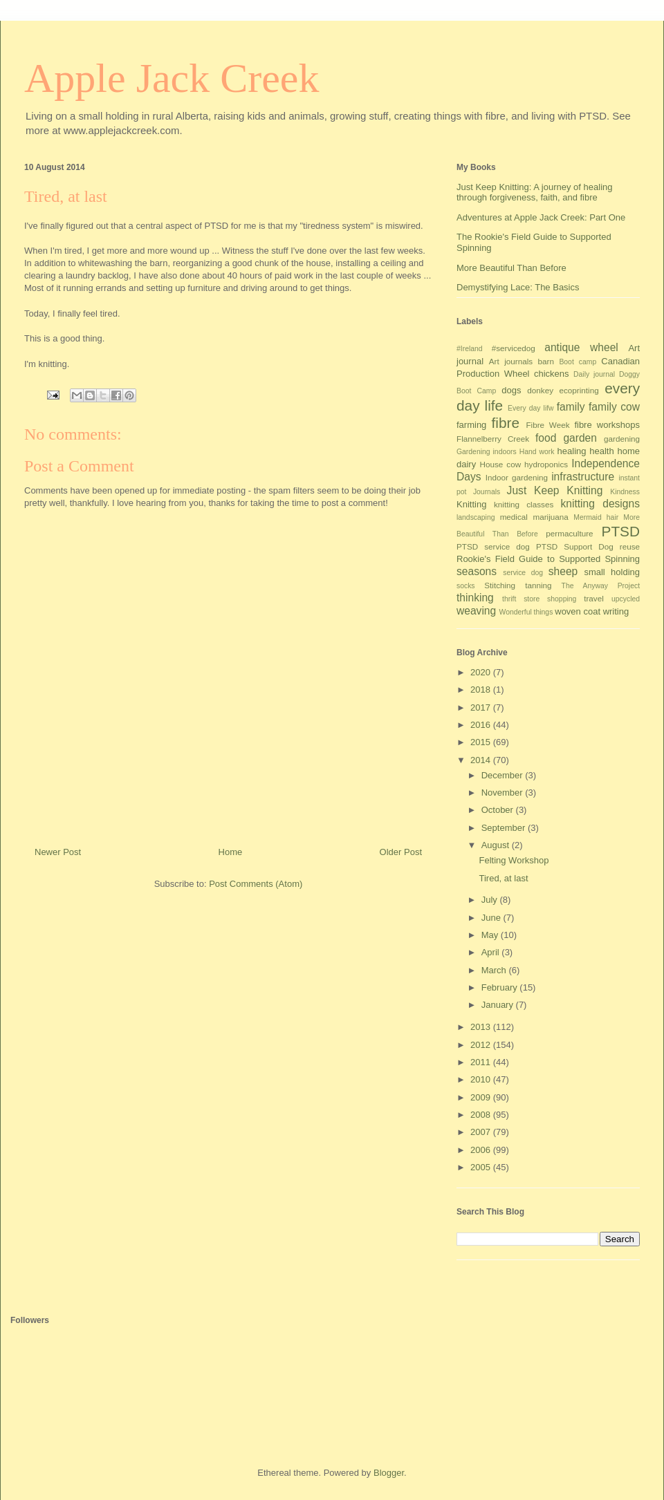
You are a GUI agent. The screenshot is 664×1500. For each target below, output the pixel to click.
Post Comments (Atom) (255, 884)
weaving (476, 611)
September (504, 828)
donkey (540, 390)
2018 (481, 689)
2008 (481, 1114)
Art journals (511, 361)
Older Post (401, 852)
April (491, 952)
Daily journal (594, 374)
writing (616, 611)
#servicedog (513, 348)
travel (594, 598)
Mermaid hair (595, 517)
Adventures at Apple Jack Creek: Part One (540, 217)
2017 (481, 707)
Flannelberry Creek (492, 438)
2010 (481, 1079)
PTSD (621, 531)
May (491, 935)
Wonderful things (526, 612)
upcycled (625, 599)
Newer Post (58, 852)
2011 (481, 1062)
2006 (481, 1150)
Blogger (389, 1473)
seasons (476, 571)
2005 (481, 1167)
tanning (538, 585)
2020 (481, 672)
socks (465, 586)
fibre (505, 423)
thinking (475, 597)
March (495, 970)
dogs (511, 390)
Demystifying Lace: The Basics (518, 287)
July (490, 899)
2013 (481, 1027)
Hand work (537, 452)
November (503, 792)
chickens (551, 373)
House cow (501, 464)
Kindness (625, 492)
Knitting (471, 504)
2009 (481, 1097)
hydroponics (546, 464)
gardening (622, 438)
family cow (614, 407)
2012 (481, 1045)
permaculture (569, 533)
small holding (612, 572)
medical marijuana (534, 516)
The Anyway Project (601, 586)
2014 (481, 760)
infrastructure (582, 476)
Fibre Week (547, 424)
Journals (486, 492)
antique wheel (581, 347)
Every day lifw (531, 408)
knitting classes (523, 504)
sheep (563, 571)
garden (580, 438)
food (545, 438)
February (500, 987)
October (498, 810)
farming (471, 425)
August (496, 845)
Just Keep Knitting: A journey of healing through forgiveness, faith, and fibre (534, 192)
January (498, 1005)
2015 (481, 742)
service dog (523, 572)
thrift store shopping (539, 599)
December (503, 775)
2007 (481, 1132)
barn (546, 361)
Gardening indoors (486, 452)
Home (231, 852)
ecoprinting (579, 390)
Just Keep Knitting (555, 490)
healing (572, 451)
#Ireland (469, 349)
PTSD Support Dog (575, 546)
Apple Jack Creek (172, 78)
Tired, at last (503, 878)
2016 (481, 725)
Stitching (499, 585)
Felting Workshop (513, 860)
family (571, 407)
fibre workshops (607, 425)
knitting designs (600, 503)
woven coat (577, 611)
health (601, 451)
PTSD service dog (493, 546)
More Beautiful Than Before (511, 268)
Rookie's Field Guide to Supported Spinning (548, 559)
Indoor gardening (517, 477)
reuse (630, 546)
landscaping (475, 517)
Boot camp (577, 362)
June (492, 917)
